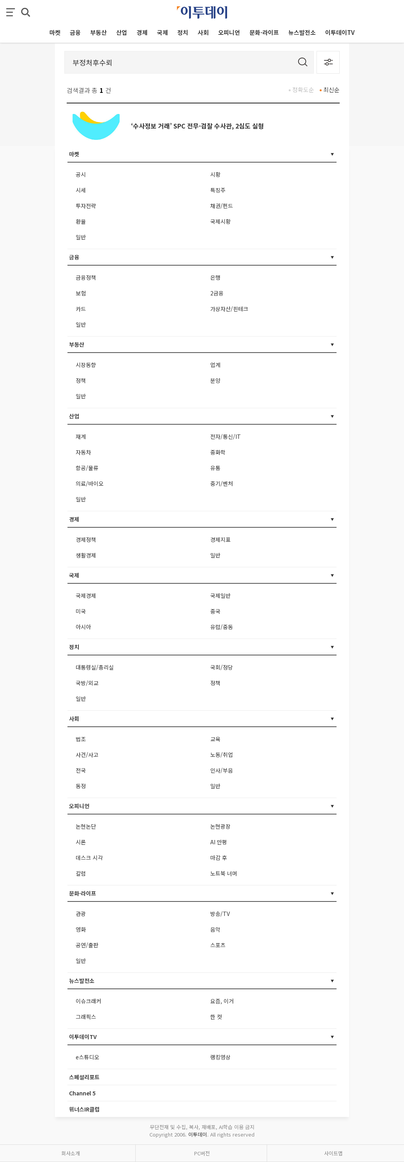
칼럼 (81, 873)
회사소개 (70, 1153)
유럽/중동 (221, 627)
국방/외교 (87, 683)
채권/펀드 (221, 206)
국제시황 (220, 221)
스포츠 (218, 945)
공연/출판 (87, 945)
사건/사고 (87, 754)
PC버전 (202, 1153)
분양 (215, 380)
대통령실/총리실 (95, 667)
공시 (81, 174)
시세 (81, 190)
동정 (81, 786)
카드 (81, 309)
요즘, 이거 (222, 1001)
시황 (215, 174)
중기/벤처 (221, 483)
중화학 (218, 452)
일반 (81, 237)
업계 (215, 365)
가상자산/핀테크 (229, 309)
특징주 (218, 190)
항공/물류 (87, 468)
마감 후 (218, 858)
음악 (215, 929)
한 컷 (216, 1017)
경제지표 (220, 539)
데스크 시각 (89, 858)
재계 (81, 436)
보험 (81, 293)
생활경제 (86, 555)
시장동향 (86, 365)
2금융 (217, 293)
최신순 (331, 89)
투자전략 (86, 206)
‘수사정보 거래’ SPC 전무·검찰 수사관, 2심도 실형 (197, 125)
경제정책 (86, 539)
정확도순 (303, 89)
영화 (81, 929)
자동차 (83, 452)
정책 (81, 380)
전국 (81, 770)
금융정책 (86, 277)
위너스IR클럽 (84, 1109)
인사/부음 (221, 770)
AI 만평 (218, 842)
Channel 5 (82, 1093)
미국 (81, 611)
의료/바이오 (90, 483)
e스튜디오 (87, 1057)
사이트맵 (333, 1153)
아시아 (83, 627)
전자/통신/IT (225, 436)
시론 (81, 842)
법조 (81, 739)
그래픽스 (86, 1017)
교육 (215, 739)
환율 (81, 221)
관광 (81, 914)
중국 (215, 611)
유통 (215, 468)
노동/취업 (221, 754)
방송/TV (220, 914)
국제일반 (220, 595)
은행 (215, 277)
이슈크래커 (88, 1001)
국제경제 (86, 595)
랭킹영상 (220, 1057)
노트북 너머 (223, 873)
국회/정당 (221, 667)
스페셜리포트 (84, 1077)
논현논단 (86, 826)
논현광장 (220, 826)
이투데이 (197, 1134)
